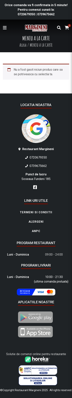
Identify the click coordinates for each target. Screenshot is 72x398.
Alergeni (36, 221)
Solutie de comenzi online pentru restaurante (36, 354)
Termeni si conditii (36, 212)
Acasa (22, 45)
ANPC (36, 231)
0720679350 (26, 14)
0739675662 (46, 14)
